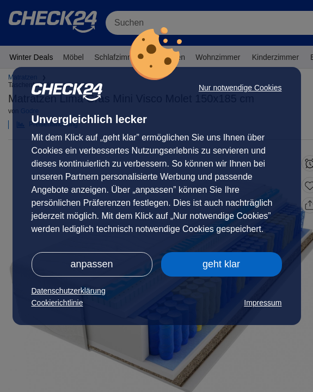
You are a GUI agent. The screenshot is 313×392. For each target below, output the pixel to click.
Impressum (262, 302)
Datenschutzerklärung (69, 290)
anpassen (91, 264)
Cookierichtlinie (57, 302)
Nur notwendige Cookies (240, 87)
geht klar (221, 264)
